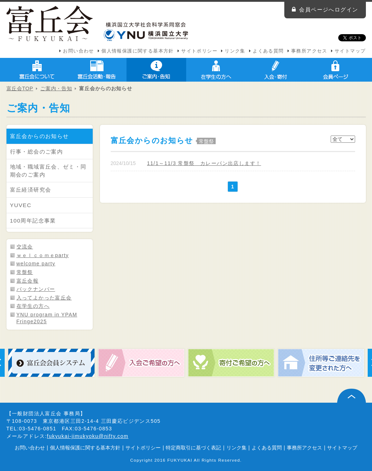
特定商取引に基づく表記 (193, 448)
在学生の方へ (216, 70)
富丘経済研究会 (30, 190)
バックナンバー (36, 289)
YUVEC (21, 205)
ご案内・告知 (156, 70)
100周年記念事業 (33, 221)
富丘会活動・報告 (97, 70)
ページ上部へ (351, 396)
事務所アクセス (309, 51)
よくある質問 (268, 51)
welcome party (36, 263)
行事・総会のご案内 (36, 151)
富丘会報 (28, 281)
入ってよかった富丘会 (44, 298)
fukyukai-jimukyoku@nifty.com (88, 436)
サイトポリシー (199, 51)
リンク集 (235, 51)
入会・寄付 (276, 70)
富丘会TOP (19, 88)
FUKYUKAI (180, 460)
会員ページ (335, 70)
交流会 (25, 247)
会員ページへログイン (328, 9)
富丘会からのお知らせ (39, 136)
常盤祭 (25, 272)
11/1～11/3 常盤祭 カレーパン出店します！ (204, 163)
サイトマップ (350, 51)
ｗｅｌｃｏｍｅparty (43, 255)
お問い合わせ (78, 51)
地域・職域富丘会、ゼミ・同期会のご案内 (48, 171)
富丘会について (37, 70)
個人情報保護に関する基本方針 (137, 51)
